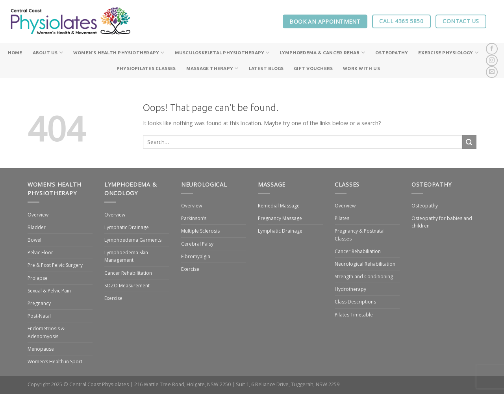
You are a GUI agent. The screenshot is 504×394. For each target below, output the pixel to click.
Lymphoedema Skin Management (126, 256)
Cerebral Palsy (197, 243)
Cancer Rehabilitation (128, 273)
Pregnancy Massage (280, 218)
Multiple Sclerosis (200, 231)
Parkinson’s (193, 218)
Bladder (37, 227)
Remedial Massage (279, 205)
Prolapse (38, 278)
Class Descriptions (355, 301)
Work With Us (361, 68)
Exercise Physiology (448, 52)
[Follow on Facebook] (491, 49)
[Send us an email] (491, 72)
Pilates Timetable (354, 314)
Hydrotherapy (350, 289)
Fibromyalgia (195, 256)
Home (15, 52)
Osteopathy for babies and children (441, 222)
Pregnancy (39, 303)
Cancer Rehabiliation (358, 251)
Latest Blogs (266, 68)
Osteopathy (391, 52)
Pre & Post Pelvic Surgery (55, 265)
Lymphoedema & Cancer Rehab (322, 52)
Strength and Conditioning (364, 276)
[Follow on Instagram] (491, 61)
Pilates (342, 218)
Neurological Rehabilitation (365, 264)
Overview (38, 214)
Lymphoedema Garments (132, 240)
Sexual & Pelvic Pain (49, 290)
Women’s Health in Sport (55, 361)
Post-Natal (39, 316)
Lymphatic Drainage (126, 227)
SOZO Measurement (127, 285)
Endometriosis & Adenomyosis (46, 332)
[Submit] (469, 142)
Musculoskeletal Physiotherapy (222, 52)
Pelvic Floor (40, 252)
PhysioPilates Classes (146, 68)
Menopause (41, 349)
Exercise (113, 298)
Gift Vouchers (313, 68)
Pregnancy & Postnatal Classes (360, 235)
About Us (48, 52)
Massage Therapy (212, 68)
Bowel (34, 240)
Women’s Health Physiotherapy (119, 52)
